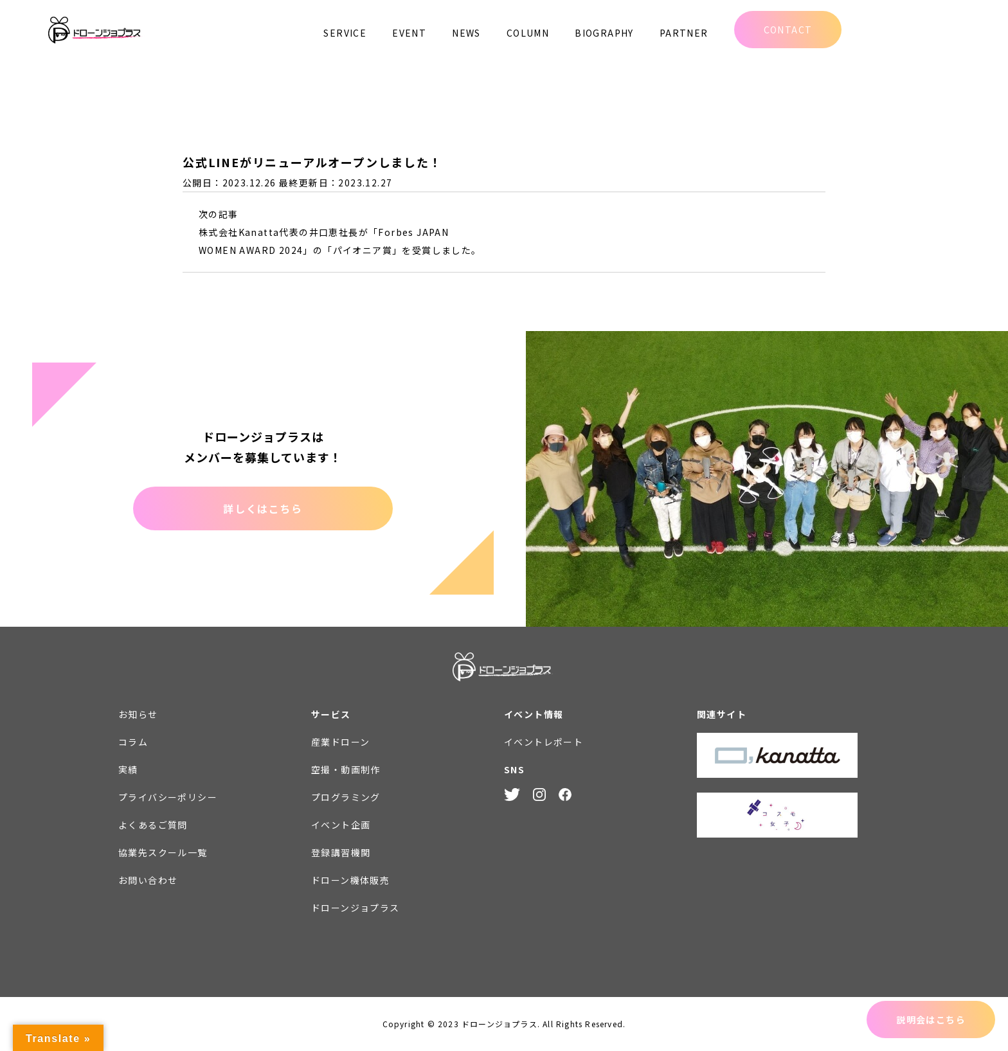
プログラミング (346, 797)
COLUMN (528, 32)
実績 (128, 769)
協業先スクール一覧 (163, 852)
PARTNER (684, 32)
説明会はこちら (931, 1019)
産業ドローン (340, 741)
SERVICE (344, 32)
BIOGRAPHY (604, 32)
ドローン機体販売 (350, 880)
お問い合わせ (147, 880)
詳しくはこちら (262, 508)
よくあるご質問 (153, 824)
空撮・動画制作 (346, 769)
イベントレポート (543, 741)
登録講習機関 (340, 852)
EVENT (409, 32)
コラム (133, 741)
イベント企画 (340, 824)
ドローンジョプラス (355, 907)
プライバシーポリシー (167, 797)
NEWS (466, 32)
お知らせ (138, 714)
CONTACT (788, 29)
